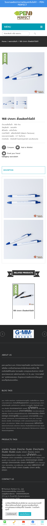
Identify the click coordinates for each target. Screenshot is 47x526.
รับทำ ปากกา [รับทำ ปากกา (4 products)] (17, 467)
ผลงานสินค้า (13, 41)
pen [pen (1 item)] (3, 400)
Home (4, 41)
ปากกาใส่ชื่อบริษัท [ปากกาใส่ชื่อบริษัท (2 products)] (18, 465)
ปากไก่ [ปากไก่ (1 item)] (23, 421)
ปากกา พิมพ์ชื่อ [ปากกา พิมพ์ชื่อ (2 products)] (21, 460)
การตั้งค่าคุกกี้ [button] (11, 514)
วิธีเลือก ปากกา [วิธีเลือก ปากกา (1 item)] (20, 423)
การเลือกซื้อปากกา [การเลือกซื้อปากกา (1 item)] (35, 400)
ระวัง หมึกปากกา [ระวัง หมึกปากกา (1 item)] (10, 423)
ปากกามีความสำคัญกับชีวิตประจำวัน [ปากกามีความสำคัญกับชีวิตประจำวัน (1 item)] (17, 413)
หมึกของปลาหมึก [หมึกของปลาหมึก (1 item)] (29, 423)
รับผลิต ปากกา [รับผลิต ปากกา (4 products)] (29, 467)
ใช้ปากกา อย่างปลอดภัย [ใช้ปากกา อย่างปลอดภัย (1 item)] (23, 428)
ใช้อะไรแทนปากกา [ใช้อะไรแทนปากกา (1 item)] (35, 428)
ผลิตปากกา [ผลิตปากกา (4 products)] (36, 465)
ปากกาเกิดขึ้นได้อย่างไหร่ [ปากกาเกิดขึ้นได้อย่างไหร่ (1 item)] (21, 418)
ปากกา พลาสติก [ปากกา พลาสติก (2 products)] (11, 460)
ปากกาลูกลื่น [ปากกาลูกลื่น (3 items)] (14, 415)
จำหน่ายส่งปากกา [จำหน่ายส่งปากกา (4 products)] (9, 455)
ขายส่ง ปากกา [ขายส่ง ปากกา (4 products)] (21, 452)
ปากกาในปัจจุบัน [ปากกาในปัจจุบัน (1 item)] (16, 421)
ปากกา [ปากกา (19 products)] (31, 454)
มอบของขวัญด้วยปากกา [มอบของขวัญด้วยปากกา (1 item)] (32, 421)
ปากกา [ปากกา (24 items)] (33, 407)
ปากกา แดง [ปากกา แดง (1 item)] (32, 418)
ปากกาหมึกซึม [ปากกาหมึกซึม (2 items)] (34, 416)
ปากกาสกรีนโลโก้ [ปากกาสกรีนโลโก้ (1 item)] (23, 416)
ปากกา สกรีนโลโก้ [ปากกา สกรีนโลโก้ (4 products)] (27, 462)
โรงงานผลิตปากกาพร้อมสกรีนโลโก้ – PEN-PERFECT (24, 3)
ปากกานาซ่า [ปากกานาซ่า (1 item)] (15, 411)
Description (8, 170)
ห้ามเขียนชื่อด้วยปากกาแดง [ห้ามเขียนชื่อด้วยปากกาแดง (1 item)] (33, 426)
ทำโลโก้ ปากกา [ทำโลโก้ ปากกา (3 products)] (21, 455)
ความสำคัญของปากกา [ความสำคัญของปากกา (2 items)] (21, 403)
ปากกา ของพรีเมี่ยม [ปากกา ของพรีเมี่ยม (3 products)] (16, 457)
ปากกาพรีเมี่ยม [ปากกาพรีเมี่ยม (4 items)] (25, 410)
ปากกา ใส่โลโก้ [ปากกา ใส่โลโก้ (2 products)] (28, 465)
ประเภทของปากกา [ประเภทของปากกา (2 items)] (16, 408)
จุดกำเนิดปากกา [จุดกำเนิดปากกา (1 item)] (15, 405)
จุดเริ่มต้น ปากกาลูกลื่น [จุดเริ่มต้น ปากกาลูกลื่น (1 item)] (26, 405)
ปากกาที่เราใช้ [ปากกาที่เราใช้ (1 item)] (8, 411)
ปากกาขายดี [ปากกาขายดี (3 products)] (27, 457)
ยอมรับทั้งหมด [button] (25, 514)
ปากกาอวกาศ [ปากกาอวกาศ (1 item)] (10, 418)
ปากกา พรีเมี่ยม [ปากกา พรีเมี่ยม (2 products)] (36, 458)
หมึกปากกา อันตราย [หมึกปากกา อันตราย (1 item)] (19, 426)
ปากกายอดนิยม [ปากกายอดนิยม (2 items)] (33, 413)
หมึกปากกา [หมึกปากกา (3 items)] (38, 423)
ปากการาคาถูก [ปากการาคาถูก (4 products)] (31, 460)
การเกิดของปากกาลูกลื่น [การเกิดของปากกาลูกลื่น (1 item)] (22, 400)
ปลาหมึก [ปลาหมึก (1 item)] (25, 408)
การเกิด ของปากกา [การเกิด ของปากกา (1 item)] (10, 400)
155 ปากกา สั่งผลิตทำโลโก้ (23, 310)
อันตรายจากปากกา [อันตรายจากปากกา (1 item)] (11, 428)
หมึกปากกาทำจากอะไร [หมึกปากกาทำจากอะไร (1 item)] (7, 426)
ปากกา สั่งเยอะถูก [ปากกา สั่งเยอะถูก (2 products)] (40, 463)
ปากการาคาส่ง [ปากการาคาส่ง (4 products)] (14, 462)
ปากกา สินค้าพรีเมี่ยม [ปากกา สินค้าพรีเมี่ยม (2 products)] (7, 465)
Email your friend (13, 153)
